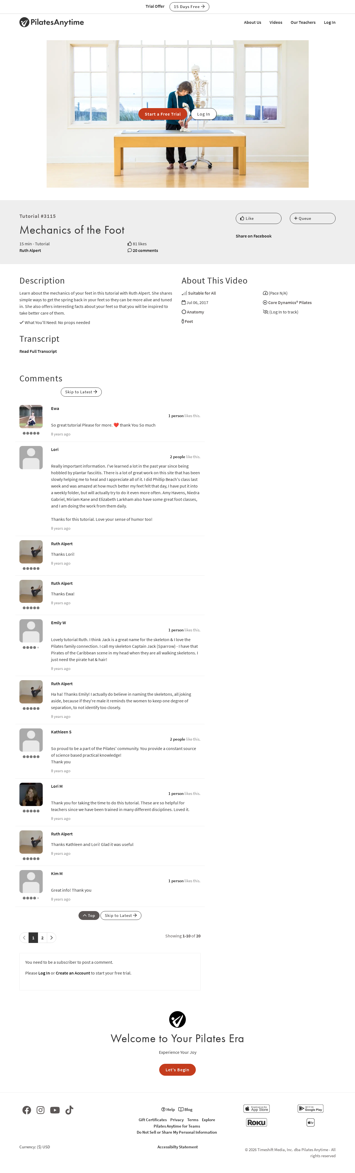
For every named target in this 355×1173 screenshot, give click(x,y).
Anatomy (195, 312)
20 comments (145, 250)
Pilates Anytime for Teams (177, 1126)
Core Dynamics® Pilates (290, 302)
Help (168, 1109)
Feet (189, 321)
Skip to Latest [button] (81, 391)
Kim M (57, 873)
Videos (276, 22)
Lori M (57, 786)
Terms (192, 1119)
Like (247, 218)
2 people (177, 456)
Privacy (177, 1119)
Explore (208, 1119)
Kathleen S (61, 732)
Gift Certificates (153, 1119)
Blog (185, 1109)
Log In (330, 22)
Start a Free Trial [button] (163, 114)
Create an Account (73, 973)
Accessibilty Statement (178, 1146)
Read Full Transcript (38, 351)
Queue (302, 218)
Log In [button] (203, 114)
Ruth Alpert (30, 250)
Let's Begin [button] (177, 1069)
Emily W (58, 622)
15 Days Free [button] (189, 6)
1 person (176, 415)
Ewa (55, 408)
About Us (252, 22)
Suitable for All (202, 293)
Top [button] (89, 915)
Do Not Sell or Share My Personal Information (177, 1132)
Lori (55, 449)
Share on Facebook (254, 236)
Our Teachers (303, 22)
